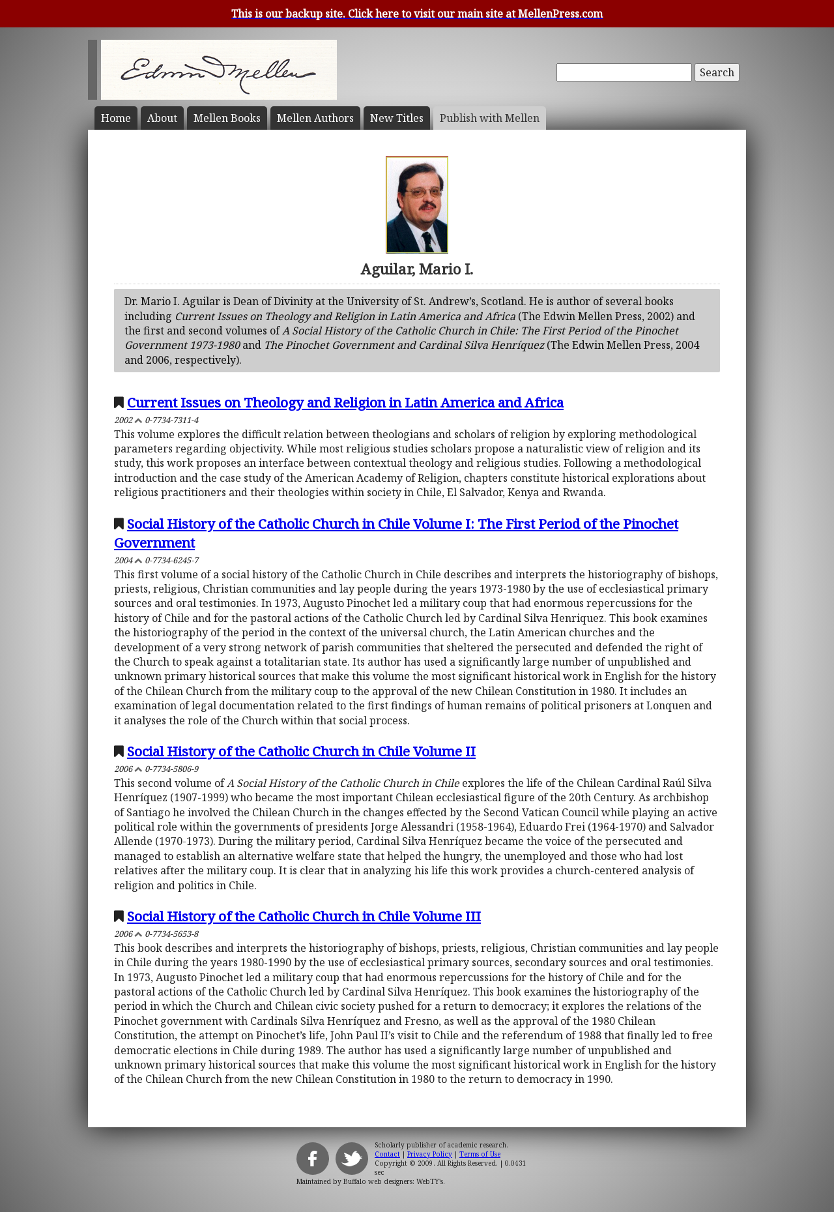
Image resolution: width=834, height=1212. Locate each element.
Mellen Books (227, 118)
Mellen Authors (315, 118)
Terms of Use (479, 1154)
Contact (387, 1154)
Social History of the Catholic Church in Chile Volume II (301, 751)
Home (116, 118)
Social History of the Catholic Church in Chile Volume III (304, 916)
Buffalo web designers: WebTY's (393, 1181)
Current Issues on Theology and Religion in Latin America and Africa (345, 402)
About (162, 118)
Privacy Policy (429, 1154)
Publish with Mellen (489, 118)
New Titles (397, 118)
